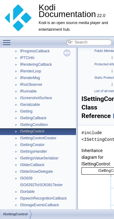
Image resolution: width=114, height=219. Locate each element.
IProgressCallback (35, 51)
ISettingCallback (33, 118)
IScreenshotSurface (36, 98)
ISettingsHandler (33, 151)
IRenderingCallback (36, 64)
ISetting (26, 111)
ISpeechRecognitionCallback (43, 198)
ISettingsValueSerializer (39, 158)
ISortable (27, 191)
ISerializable (30, 105)
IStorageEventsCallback (39, 205)
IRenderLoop (30, 71)
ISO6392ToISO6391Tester (41, 185)
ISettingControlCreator (38, 138)
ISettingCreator (32, 145)
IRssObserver (31, 84)
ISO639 (26, 178)
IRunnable (28, 91)
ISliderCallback (32, 165)
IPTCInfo (27, 58)
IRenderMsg (30, 78)
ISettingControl (32, 131)
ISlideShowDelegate (36, 171)
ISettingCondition (34, 125)
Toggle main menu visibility (8, 40)
